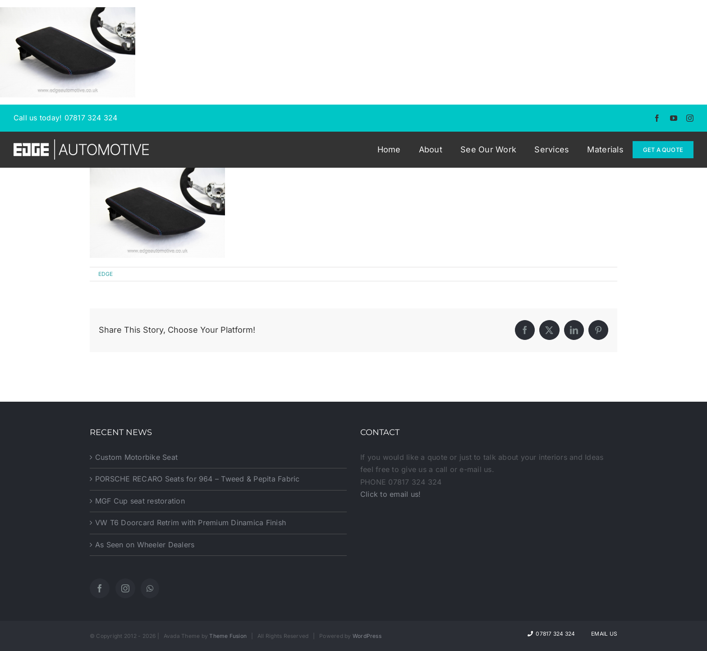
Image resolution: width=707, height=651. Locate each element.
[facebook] (657, 118)
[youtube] (673, 118)
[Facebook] (100, 588)
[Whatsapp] (150, 588)
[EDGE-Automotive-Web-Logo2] (81, 142)
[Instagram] (125, 588)
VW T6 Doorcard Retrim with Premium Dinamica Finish (190, 522)
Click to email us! (390, 494)
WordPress (367, 636)
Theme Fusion (228, 636)
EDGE (105, 273)
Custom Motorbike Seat (136, 457)
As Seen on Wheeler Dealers (144, 544)
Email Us (602, 633)
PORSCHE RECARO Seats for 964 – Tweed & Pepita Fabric (197, 478)
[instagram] (689, 118)
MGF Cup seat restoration (140, 500)
